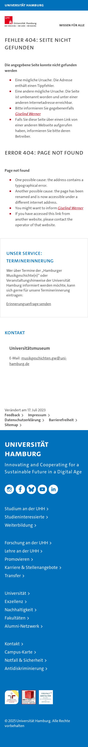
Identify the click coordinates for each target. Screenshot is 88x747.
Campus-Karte (19, 652)
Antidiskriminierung (24, 668)
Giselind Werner (28, 113)
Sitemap (11, 424)
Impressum (37, 414)
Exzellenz (14, 601)
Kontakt (12, 644)
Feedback (12, 414)
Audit (26, 692)
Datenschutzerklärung (23, 419)
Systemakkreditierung (63, 692)
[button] (70, 5)
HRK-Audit (43, 695)
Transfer (13, 576)
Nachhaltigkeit (19, 610)
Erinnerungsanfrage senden (28, 303)
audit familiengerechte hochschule (12, 697)
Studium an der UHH (25, 509)
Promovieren (17, 559)
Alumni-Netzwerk (22, 626)
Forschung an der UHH (26, 543)
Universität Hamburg (24, 5)
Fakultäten (15, 618)
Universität (15, 593)
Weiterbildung (19, 525)
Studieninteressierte (24, 517)
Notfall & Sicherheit (24, 660)
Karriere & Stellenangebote (31, 567)
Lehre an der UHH (22, 551)
